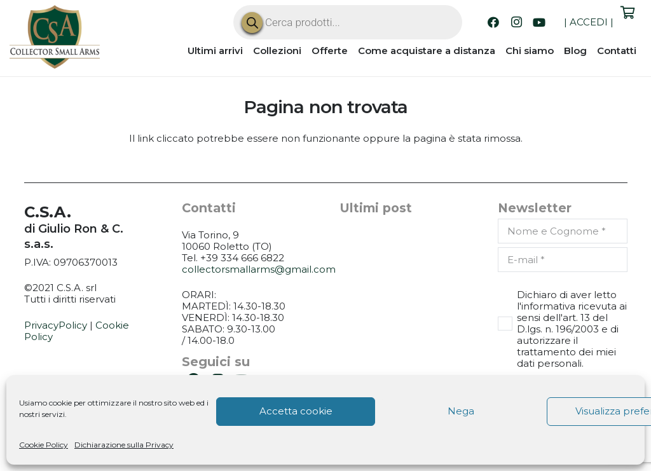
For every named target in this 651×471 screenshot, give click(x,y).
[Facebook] (493, 22)
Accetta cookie (295, 411)
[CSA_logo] (55, 37)
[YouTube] (539, 22)
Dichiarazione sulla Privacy (124, 444)
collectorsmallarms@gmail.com (259, 269)
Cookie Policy (43, 444)
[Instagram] (516, 22)
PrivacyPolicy (55, 325)
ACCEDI (589, 22)
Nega (461, 411)
